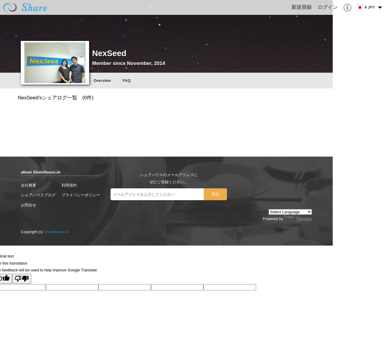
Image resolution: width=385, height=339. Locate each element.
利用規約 (69, 185)
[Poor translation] (21, 279)
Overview (102, 80)
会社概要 (28, 185)
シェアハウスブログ (38, 195)
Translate (298, 219)
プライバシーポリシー (80, 195)
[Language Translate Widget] (290, 212)
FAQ (127, 80)
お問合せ (28, 205)
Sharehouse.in (56, 232)
